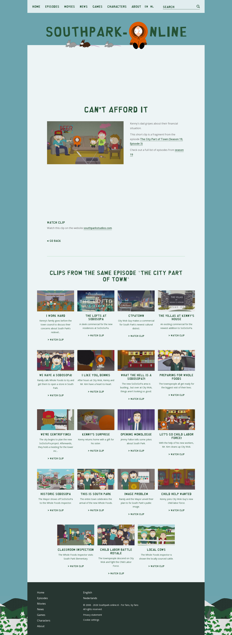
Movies (69, 6)
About (136, 6)
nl (152, 6)
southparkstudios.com (98, 228)
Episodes (52, 6)
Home (36, 6)
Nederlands (90, 598)
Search (168, 6)
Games (97, 6)
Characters (117, 6)
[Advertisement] (116, 72)
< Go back (54, 240)
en (146, 6)
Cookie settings (91, 619)
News (84, 6)
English (87, 592)
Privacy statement (92, 614)
